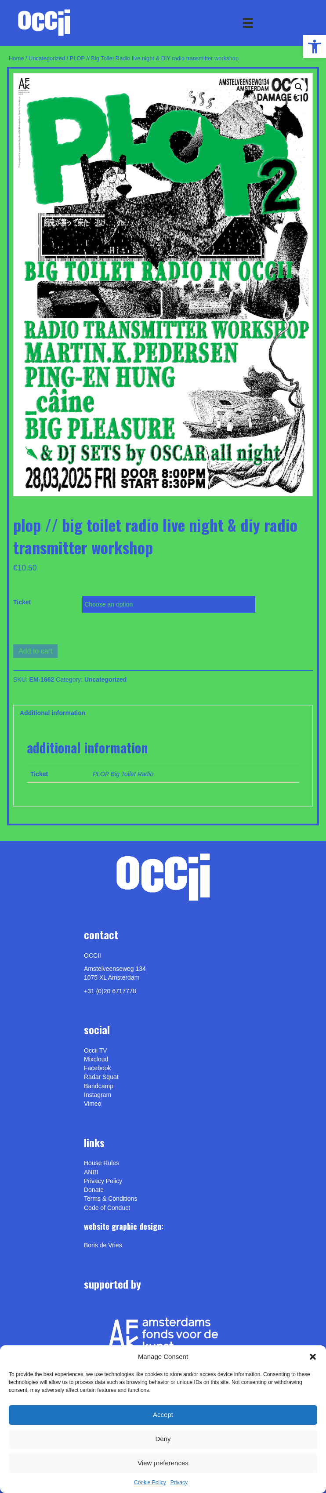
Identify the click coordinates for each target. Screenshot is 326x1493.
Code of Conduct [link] (107, 1207)
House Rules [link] (101, 1162)
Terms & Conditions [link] (110, 1198)
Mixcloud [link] (96, 1059)
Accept (163, 1414)
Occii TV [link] (95, 1050)
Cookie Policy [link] (150, 1482)
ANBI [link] (91, 1172)
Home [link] (16, 58)
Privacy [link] (179, 1482)
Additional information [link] (52, 712)
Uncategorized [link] (47, 58)
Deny (162, 1438)
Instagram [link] (97, 1094)
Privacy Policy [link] (103, 1180)
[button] (312, 1356)
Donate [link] (94, 1189)
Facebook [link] (97, 1068)
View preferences (163, 1463)
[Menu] (248, 23)
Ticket (22, 602)
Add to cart (35, 651)
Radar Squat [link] (101, 1076)
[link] (314, 46)
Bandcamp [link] (98, 1086)
